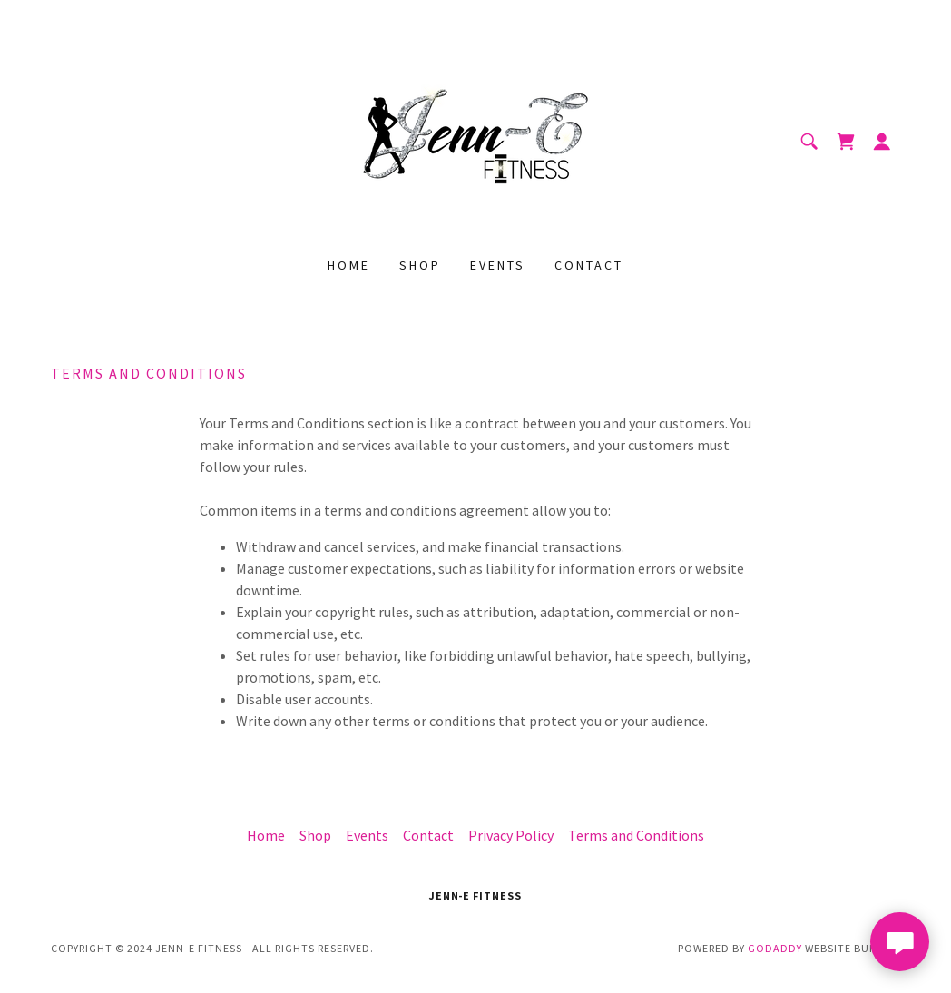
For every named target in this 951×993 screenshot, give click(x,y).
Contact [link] (588, 265)
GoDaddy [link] (775, 948)
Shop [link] (420, 265)
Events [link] (497, 265)
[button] (882, 141)
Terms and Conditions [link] (636, 835)
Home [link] (349, 265)
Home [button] (266, 835)
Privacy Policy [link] (511, 835)
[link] (475, 140)
